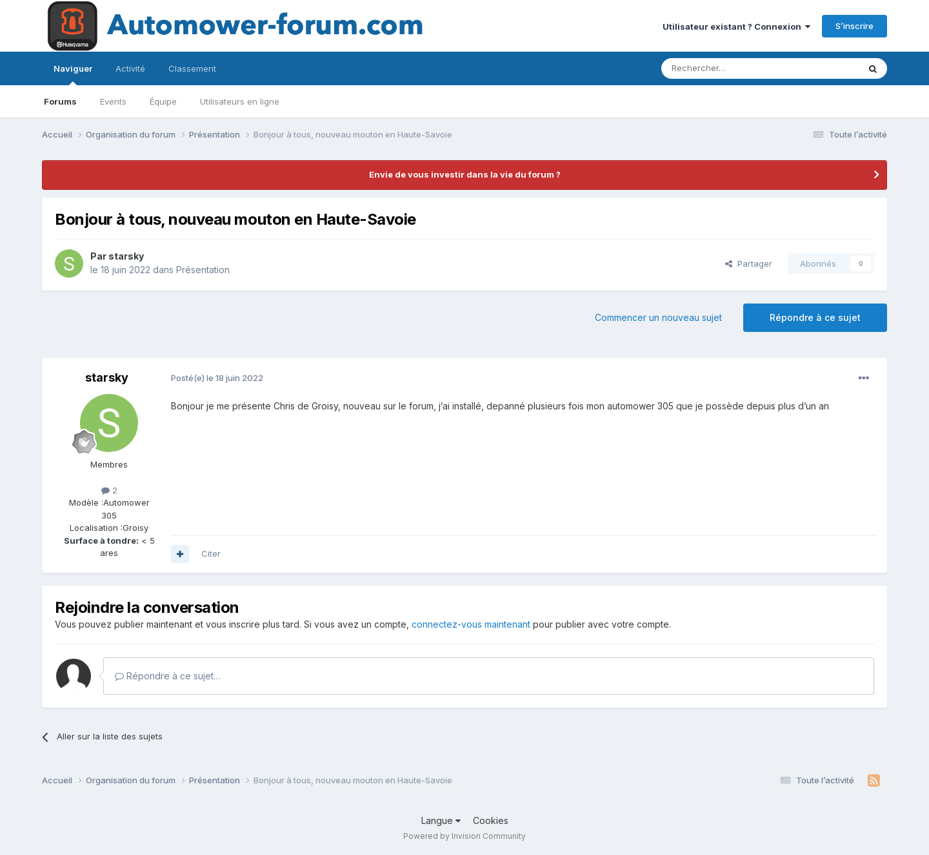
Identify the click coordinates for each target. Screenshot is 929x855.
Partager (748, 263)
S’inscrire (854, 26)
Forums (60, 101)
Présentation (203, 269)
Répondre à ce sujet (815, 317)
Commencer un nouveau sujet (658, 317)
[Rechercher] (731, 68)
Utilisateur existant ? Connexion (736, 26)
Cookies (490, 820)
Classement (192, 68)
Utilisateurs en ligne (239, 101)
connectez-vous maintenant (471, 624)
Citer (211, 553)
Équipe (163, 101)
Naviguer (73, 74)
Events (113, 101)
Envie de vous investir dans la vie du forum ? (465, 174)
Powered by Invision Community (464, 836)
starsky (126, 256)
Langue (441, 820)
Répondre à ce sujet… (168, 675)
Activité (130, 68)
